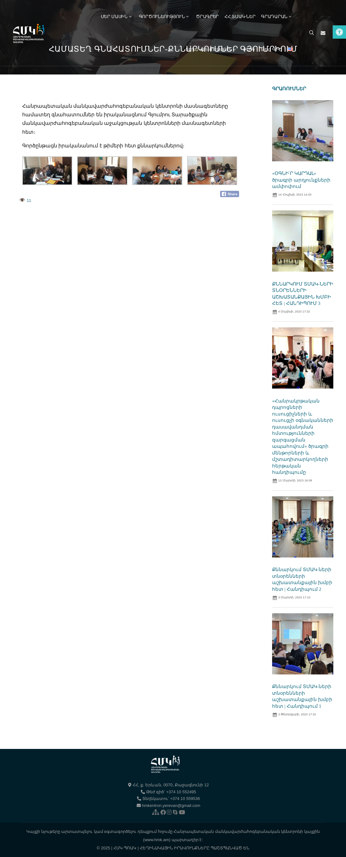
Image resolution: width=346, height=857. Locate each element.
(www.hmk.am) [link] (156, 839)
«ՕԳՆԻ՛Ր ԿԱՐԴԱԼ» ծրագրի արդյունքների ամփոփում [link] (301, 180)
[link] (339, 32)
